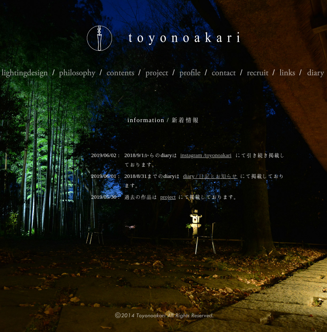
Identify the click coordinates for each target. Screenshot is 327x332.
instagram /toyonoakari (205, 155)
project (168, 197)
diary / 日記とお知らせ (210, 176)
